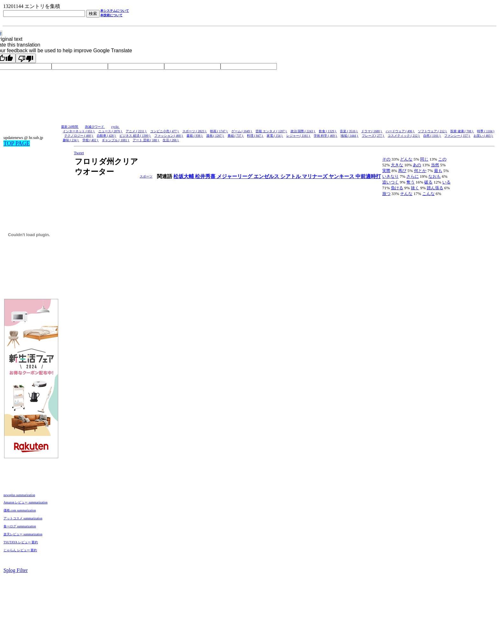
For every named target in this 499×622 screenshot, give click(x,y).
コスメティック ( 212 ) (404, 135)
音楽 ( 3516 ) (349, 131)
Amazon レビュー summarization (25, 502)
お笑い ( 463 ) (483, 135)
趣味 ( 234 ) (71, 140)
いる (446, 182)
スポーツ (146, 176)
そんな (406, 193)
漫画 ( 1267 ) (215, 135)
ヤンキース (342, 176)
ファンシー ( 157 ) (457, 135)
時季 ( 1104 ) (485, 131)
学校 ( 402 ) (90, 140)
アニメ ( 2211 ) (136, 131)
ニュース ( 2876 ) (110, 131)
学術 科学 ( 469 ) (325, 135)
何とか (420, 170)
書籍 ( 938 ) (194, 135)
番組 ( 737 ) (236, 135)
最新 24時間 (70, 126)
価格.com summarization (20, 510)
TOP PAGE (17, 143)
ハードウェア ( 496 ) (400, 131)
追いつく (390, 182)
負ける (397, 187)
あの (417, 165)
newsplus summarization (19, 495)
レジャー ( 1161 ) (298, 135)
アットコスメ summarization (23, 518)
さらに (412, 176)
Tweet (79, 152)
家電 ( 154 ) (275, 135)
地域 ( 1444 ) (350, 135)
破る (428, 182)
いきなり (390, 176)
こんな (428, 193)
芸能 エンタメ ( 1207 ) (271, 131)
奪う (410, 182)
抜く (415, 187)
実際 (386, 170)
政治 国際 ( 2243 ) (303, 131)
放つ (386, 193)
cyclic (115, 126)
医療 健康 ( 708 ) (462, 131)
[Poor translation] (26, 58)
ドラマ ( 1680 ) (372, 131)
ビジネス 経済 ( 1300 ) (135, 135)
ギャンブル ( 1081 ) (116, 140)
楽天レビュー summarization (23, 534)
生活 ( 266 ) (171, 140)
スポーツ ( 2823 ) (194, 131)
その (386, 159)
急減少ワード (95, 126)
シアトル (291, 176)
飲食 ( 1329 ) (328, 131)
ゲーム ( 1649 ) (242, 131)
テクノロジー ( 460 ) (79, 135)
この (442, 159)
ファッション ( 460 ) (169, 135)
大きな (397, 165)
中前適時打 (368, 176)
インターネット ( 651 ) (79, 131)
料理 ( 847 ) (255, 135)
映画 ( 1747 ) (219, 131)
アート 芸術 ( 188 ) (146, 140)
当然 (435, 165)
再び (402, 170)
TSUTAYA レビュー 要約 (21, 542)
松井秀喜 (206, 176)
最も (438, 170)
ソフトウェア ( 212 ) (432, 131)
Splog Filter (16, 570)
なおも (434, 176)
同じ (424, 159)
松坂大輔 (184, 176)
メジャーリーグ (235, 176)
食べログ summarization (20, 526)
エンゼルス (267, 176)
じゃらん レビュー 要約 (20, 550)
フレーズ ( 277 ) (373, 135)
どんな (406, 159)
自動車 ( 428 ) (106, 135)
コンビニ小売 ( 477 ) (164, 131)
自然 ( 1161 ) (432, 135)
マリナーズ (315, 176)
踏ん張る (435, 187)
